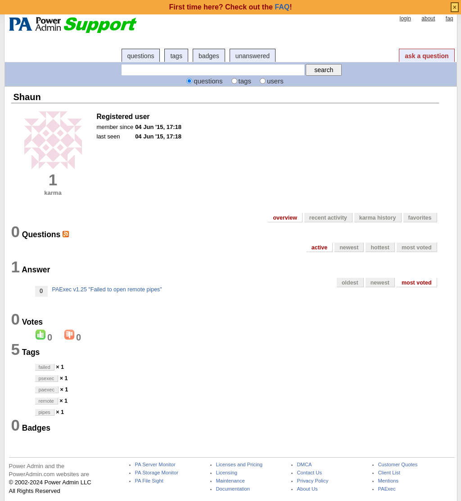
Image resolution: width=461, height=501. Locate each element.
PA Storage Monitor (156, 472)
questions (140, 56)
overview (285, 218)
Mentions (388, 480)
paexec (46, 389)
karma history (377, 218)
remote (46, 401)
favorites (420, 218)
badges (209, 56)
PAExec (387, 489)
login (405, 18)
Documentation (233, 489)
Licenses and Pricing (239, 464)
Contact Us (309, 472)
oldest (350, 283)
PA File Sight (149, 480)
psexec (46, 378)
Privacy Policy (313, 480)
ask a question (426, 56)
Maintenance (230, 480)
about (428, 18)
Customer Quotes (398, 464)
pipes (44, 412)
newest (348, 247)
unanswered (252, 56)
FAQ (282, 7)
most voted (417, 247)
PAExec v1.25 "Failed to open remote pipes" (107, 289)
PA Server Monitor (155, 464)
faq (449, 18)
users (275, 81)
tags (176, 56)
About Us (307, 489)
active (319, 247)
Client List (389, 472)
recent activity (328, 218)
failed (44, 367)
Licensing (226, 472)
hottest (380, 247)
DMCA (304, 464)
